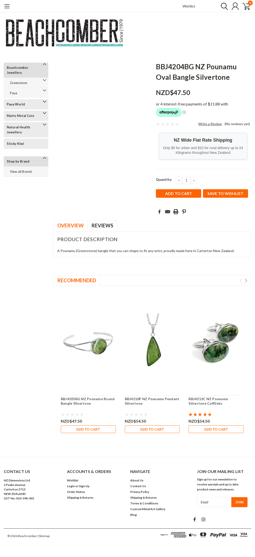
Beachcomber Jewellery (17, 70)
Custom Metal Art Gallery (147, 510)
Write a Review (210, 124)
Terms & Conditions (144, 504)
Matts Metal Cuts (20, 116)
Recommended (76, 280)
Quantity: (164, 179)
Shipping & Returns (80, 498)
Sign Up (84, 487)
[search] (222, 6)
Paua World (16, 104)
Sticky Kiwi (15, 144)
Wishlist (189, 6)
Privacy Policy (139, 493)
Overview (70, 225)
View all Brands (21, 172)
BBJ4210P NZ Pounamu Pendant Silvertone (152, 401)
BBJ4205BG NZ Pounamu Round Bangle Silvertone (88, 401)
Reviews (102, 225)
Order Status (76, 493)
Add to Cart (88, 429)
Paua (13, 93)
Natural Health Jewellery (18, 129)
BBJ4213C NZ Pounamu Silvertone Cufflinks (208, 401)
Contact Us (138, 487)
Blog (133, 516)
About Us (136, 481)
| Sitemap (43, 537)
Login (71, 487)
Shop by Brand (18, 161)
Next (246, 281)
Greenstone (18, 83)
